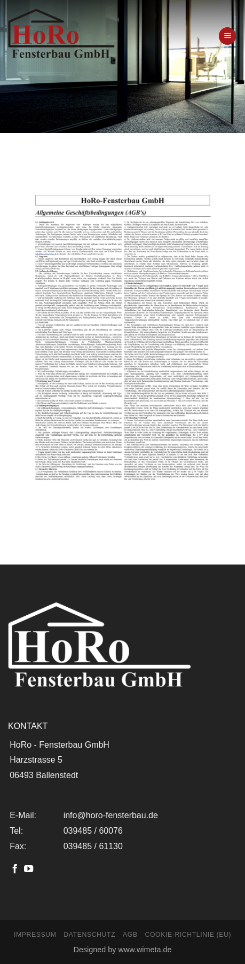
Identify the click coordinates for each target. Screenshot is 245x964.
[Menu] (227, 36)
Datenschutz (89, 934)
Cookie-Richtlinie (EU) (188, 934)
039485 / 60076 (93, 830)
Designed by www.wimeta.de (123, 949)
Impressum (35, 934)
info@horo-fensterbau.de (111, 815)
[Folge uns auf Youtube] (28, 869)
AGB (130, 934)
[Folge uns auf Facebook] (14, 869)
